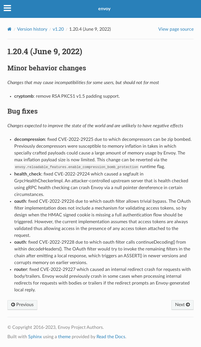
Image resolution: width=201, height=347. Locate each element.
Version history (32, 29)
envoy (104, 9)
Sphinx (35, 337)
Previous (22, 304)
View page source (176, 29)
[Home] (9, 29)
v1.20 (58, 29)
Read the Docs (111, 337)
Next (182, 304)
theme (64, 337)
